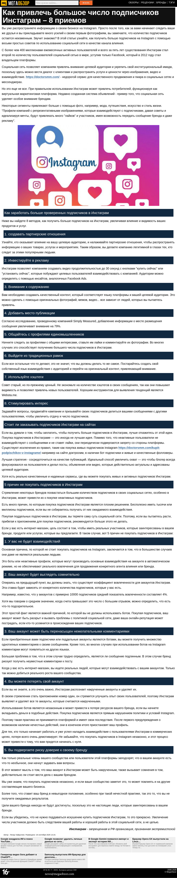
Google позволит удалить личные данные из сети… (63, 840)
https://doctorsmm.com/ (42, 77)
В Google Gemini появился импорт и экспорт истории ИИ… (108, 840)
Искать (86, 3)
